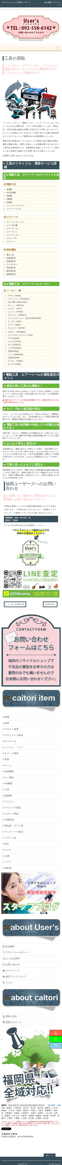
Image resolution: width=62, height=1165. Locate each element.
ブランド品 (9, 838)
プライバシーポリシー (16, 952)
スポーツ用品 (11, 813)
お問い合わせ (11, 964)
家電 (6, 717)
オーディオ (9, 741)
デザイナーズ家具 (13, 735)
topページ (50, 1155)
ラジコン (8, 801)
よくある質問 (11, 958)
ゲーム (7, 765)
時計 (6, 844)
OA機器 (8, 783)
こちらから (40, 525)
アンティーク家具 (13, 832)
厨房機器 (8, 771)
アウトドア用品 (12, 807)
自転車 (7, 868)
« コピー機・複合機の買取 (15, 604)
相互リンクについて (15, 976)
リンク (7, 982)
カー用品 (8, 777)
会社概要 (48, 2)
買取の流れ (10, 1016)
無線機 (7, 795)
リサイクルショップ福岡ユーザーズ (38, 1164)
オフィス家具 (11, 753)
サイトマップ (11, 970)
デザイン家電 (11, 729)
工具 (6, 789)
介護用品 (8, 819)
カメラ (7, 850)
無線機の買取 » (50, 604)
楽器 (6, 759)
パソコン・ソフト (13, 747)
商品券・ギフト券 (13, 825)
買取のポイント (12, 1022)
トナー (7, 862)
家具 (6, 723)
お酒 (6, 856)
